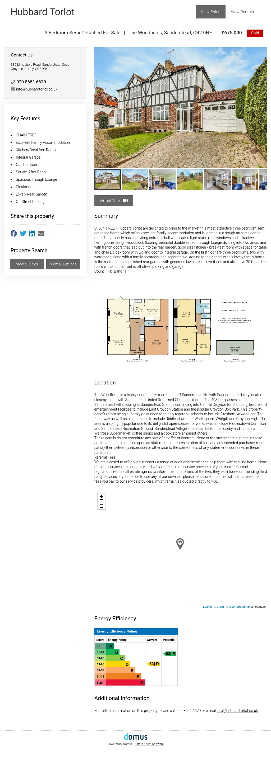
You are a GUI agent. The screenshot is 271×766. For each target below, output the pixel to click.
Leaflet (207, 606)
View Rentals (242, 11)
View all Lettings (63, 264)
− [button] (101, 505)
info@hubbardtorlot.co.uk (237, 710)
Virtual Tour (114, 200)
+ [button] (101, 497)
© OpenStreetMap (238, 606)
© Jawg (219, 606)
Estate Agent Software (149, 744)
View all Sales (27, 264)
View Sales (210, 11)
